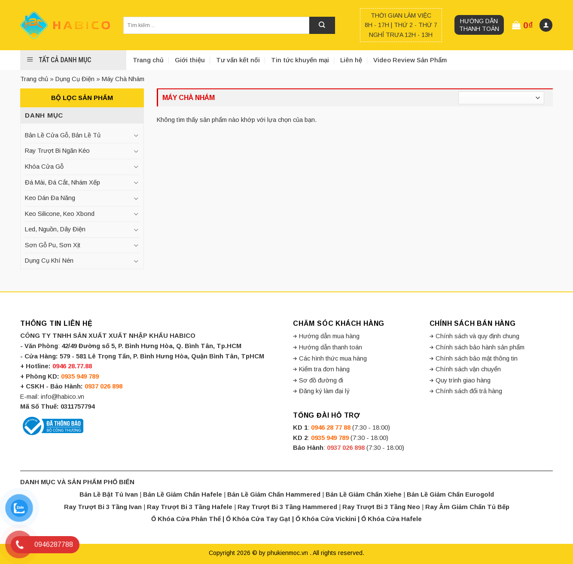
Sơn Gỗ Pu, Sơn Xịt (52, 245)
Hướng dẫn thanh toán (479, 25)
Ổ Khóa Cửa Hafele (391, 518)
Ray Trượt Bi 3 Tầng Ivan (103, 506)
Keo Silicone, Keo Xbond (59, 213)
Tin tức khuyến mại (300, 60)
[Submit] (322, 25)
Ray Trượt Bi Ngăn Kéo (57, 150)
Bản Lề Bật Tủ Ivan (108, 494)
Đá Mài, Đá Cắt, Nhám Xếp (62, 182)
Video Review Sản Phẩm (410, 60)
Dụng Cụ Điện (74, 79)
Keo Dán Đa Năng (50, 197)
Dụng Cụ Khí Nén (49, 260)
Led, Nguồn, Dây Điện (55, 229)
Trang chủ (148, 60)
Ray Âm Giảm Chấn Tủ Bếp (467, 506)
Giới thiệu (190, 60)
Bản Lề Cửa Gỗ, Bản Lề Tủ (63, 135)
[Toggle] (136, 135)
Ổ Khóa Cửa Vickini (326, 518)
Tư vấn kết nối (238, 60)
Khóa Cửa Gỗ (44, 166)
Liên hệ (351, 60)
